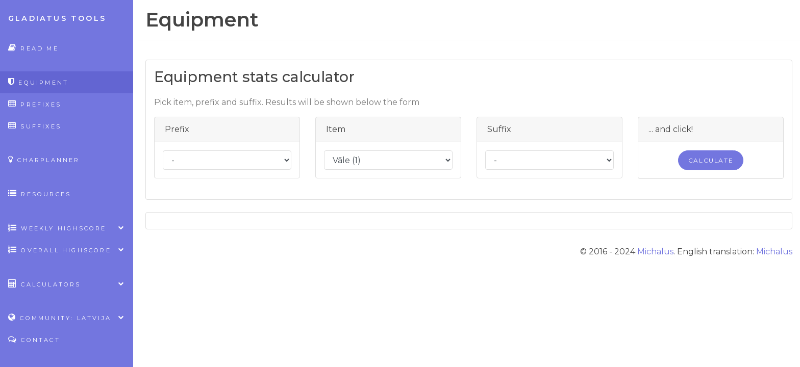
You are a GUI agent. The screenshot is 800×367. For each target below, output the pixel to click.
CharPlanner (44, 159)
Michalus (655, 251)
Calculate (710, 160)
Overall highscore (66, 249)
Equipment (38, 81)
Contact (34, 339)
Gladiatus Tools (57, 18)
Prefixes (34, 103)
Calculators (66, 283)
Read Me (33, 47)
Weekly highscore (66, 227)
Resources (39, 193)
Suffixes (34, 125)
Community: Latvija (66, 317)
